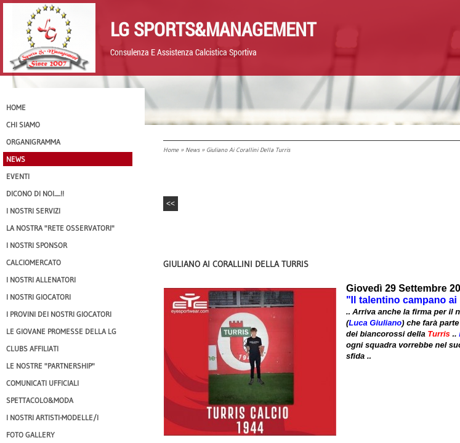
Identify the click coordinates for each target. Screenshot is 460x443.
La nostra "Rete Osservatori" (60, 228)
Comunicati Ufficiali (42, 383)
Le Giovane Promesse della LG (61, 331)
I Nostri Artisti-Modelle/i (52, 417)
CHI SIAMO (23, 124)
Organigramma (33, 141)
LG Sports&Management (213, 29)
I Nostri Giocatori (38, 296)
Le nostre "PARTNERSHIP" (50, 365)
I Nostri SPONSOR (36, 245)
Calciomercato (33, 262)
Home (171, 150)
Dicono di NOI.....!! (35, 193)
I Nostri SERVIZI (33, 210)
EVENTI (18, 176)
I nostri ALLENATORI (41, 279)
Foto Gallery (30, 434)
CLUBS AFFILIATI (32, 348)
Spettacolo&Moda (39, 400)
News (192, 150)
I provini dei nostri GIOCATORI (58, 314)
